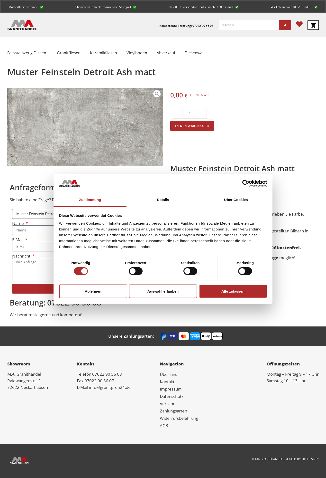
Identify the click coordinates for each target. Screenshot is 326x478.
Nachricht (21, 256)
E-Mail (18, 240)
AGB (164, 425)
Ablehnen (93, 291)
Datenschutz (171, 396)
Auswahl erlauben (163, 291)
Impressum (171, 389)
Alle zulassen (232, 291)
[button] (25, 6)
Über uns (168, 374)
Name (18, 223)
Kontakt (167, 381)
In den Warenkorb (192, 126)
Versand (167, 403)
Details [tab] (163, 200)
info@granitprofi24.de (110, 387)
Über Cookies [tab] (236, 200)
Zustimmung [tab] (90, 200)
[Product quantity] (189, 114)
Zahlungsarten (173, 411)
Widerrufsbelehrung (179, 418)
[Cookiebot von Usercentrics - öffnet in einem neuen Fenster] (246, 183)
